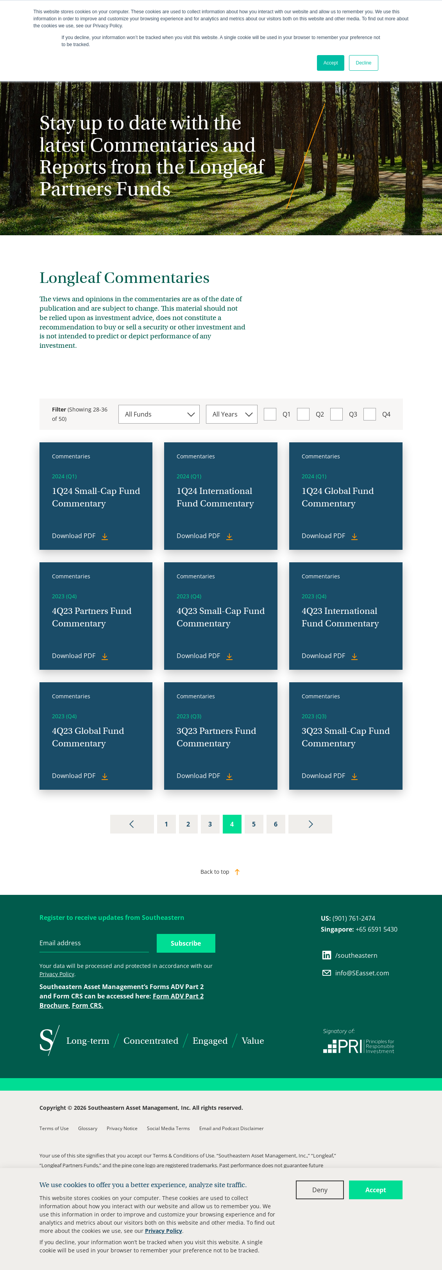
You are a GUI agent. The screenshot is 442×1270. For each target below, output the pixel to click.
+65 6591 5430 (359, 929)
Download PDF (74, 535)
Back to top (214, 871)
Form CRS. (88, 1005)
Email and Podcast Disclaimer (231, 1128)
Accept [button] (331, 63)
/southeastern (349, 955)
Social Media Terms (168, 1128)
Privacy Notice (122, 1128)
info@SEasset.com (355, 973)
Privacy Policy (163, 1230)
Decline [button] (363, 63)
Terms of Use (54, 1128)
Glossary (87, 1128)
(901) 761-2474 (348, 918)
